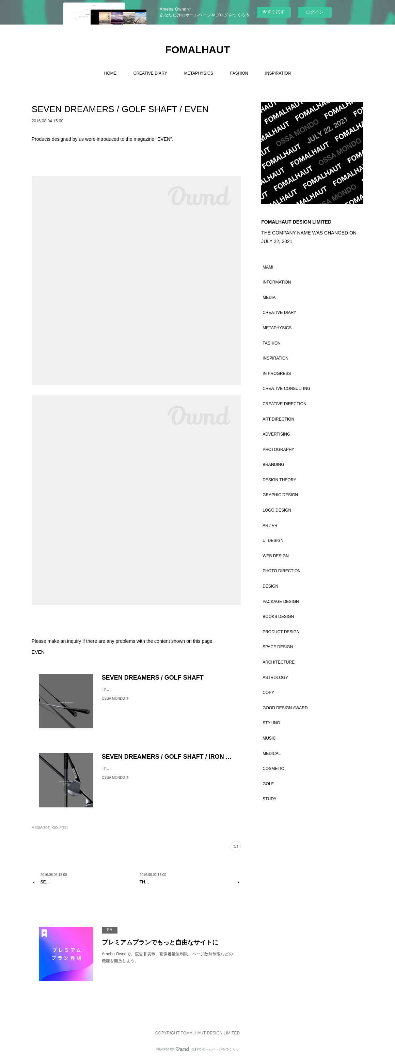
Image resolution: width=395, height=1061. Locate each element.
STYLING (271, 723)
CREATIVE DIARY (150, 73)
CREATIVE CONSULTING (286, 388)
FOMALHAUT (197, 49)
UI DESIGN (273, 540)
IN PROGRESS (277, 373)
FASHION (239, 73)
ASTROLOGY (275, 677)
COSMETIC (273, 768)
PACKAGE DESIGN (281, 601)
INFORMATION (277, 282)
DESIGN (270, 586)
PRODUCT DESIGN (281, 632)
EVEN (38, 652)
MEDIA (269, 297)
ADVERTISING (276, 434)
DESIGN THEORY (279, 480)
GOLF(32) (60, 828)
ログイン (314, 12)
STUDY (269, 799)
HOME (110, 73)
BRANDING (273, 464)
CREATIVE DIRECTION (284, 403)
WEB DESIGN (276, 556)
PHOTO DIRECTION (282, 571)
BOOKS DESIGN (278, 616)
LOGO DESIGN (277, 510)
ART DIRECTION (278, 419)
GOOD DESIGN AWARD (285, 708)
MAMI (268, 267)
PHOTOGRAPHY (278, 449)
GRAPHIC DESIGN (280, 494)
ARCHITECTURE (279, 662)
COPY (268, 692)
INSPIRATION (278, 73)
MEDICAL (272, 753)
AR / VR (270, 525)
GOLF (268, 784)
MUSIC (269, 738)
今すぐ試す (274, 11)
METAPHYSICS (198, 73)
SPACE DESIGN (278, 647)
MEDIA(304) (41, 828)
